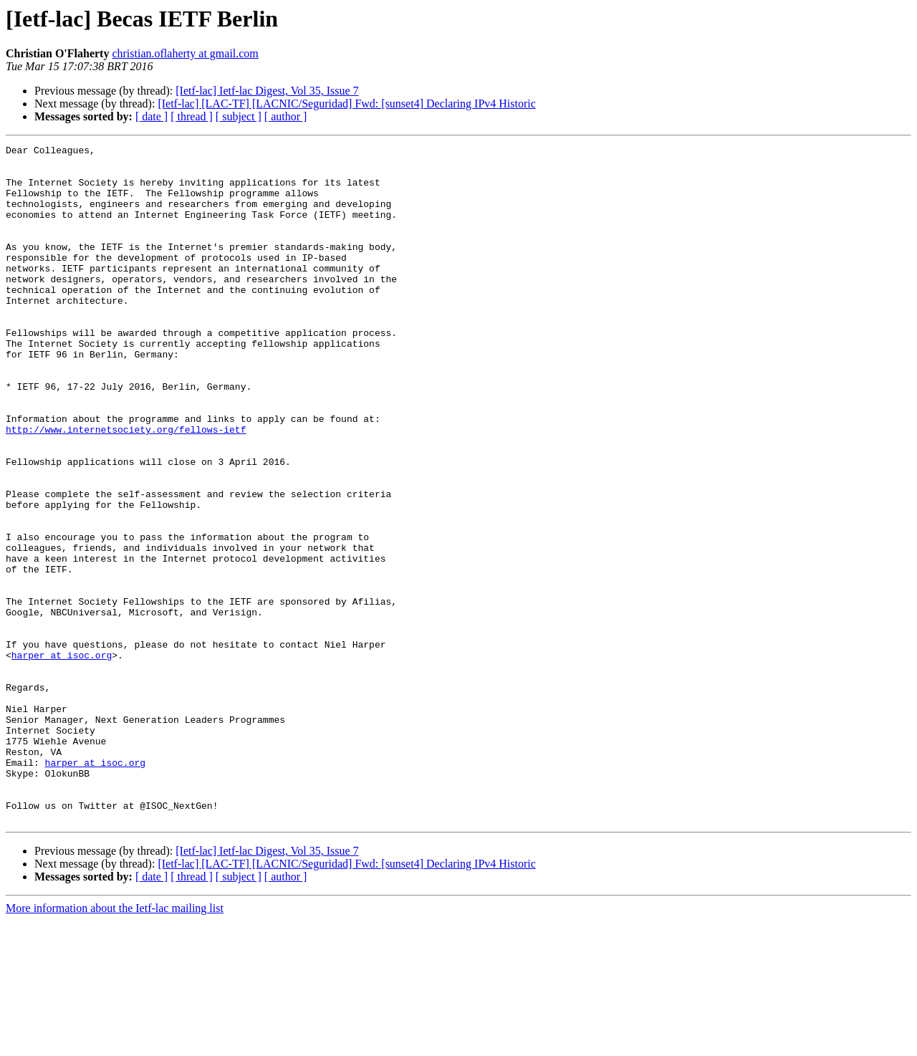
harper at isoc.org (61, 758)
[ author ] (285, 116)
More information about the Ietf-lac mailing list (115, 1043)
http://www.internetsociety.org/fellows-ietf (126, 487)
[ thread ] (192, 116)
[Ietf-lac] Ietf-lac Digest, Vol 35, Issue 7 (267, 91)
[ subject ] (238, 116)
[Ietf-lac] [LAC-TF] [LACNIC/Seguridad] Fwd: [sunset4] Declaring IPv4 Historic (346, 103)
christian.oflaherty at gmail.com (185, 53)
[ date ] (151, 116)
